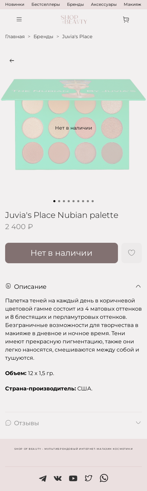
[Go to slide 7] (83, 201)
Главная (15, 36)
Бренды (75, 4)
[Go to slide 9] (93, 201)
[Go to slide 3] (64, 201)
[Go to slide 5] (73, 201)
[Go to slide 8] (88, 201)
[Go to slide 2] (59, 201)
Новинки (14, 4)
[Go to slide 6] (78, 201)
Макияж (132, 4)
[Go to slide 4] (69, 201)
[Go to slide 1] (54, 201)
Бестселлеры (45, 4)
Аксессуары (104, 4)
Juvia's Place (77, 36)
